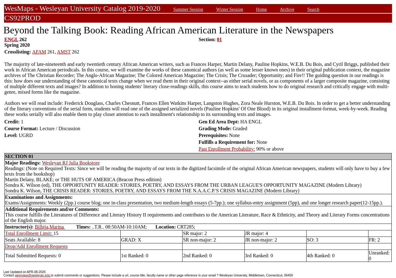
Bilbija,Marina (50, 226)
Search (313, 9)
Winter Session (229, 9)
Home (261, 9)
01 (219, 39)
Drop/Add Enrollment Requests (36, 246)
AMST (64, 51)
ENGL (11, 39)
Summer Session (188, 9)
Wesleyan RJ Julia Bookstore (71, 162)
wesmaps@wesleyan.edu (33, 275)
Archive (287, 9)
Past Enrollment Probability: (227, 149)
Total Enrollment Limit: (29, 233)
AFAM (39, 51)
